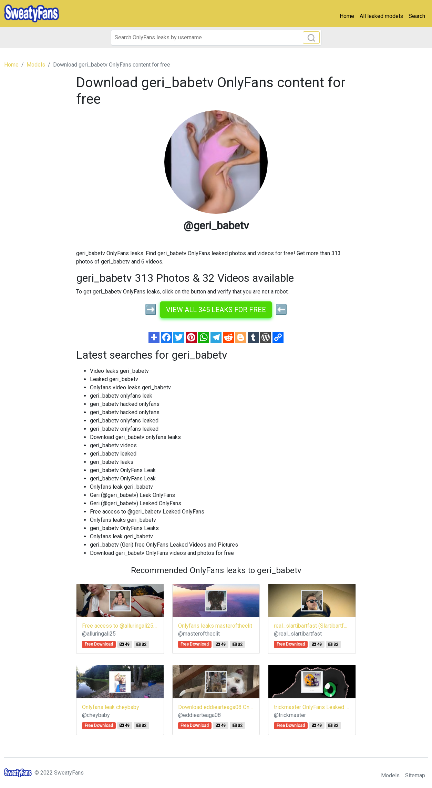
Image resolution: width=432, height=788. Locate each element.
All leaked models (381, 16)
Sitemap (415, 775)
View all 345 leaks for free (216, 310)
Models (390, 775)
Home (347, 16)
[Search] (216, 38)
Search (417, 16)
